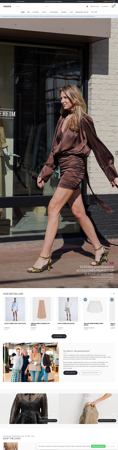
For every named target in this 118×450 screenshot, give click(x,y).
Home (23, 12)
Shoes (44, 12)
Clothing (35, 12)
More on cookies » (110, 446)
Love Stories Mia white (65, 323)
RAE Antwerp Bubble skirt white (93, 324)
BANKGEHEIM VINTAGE (81, 12)
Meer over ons (70, 373)
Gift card (94, 12)
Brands (63, 12)
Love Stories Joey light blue (15, 323)
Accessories (54, 12)
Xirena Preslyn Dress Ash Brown (40, 324)
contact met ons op (71, 16)
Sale (71, 12)
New (28, 12)
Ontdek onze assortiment (90, 373)
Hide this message (98, 446)
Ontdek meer (59, 336)
